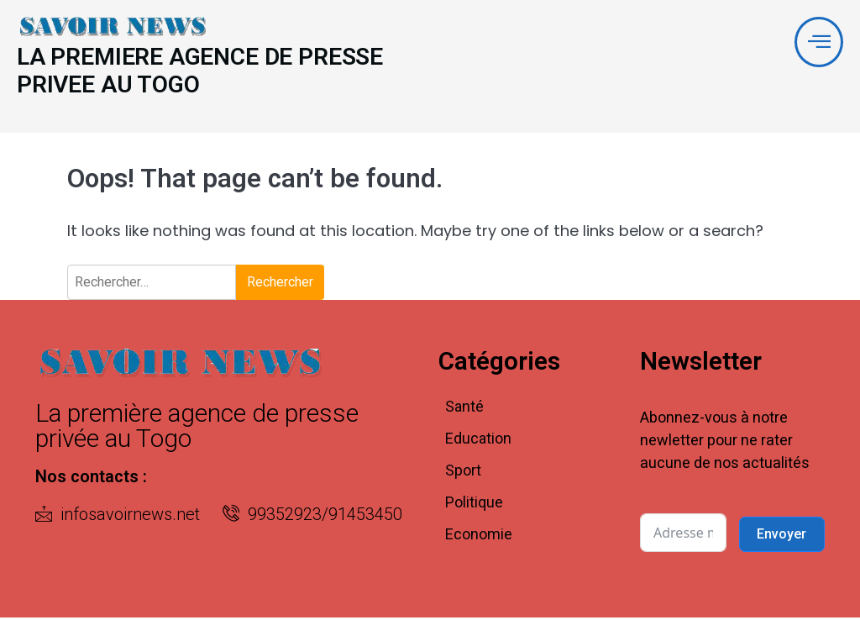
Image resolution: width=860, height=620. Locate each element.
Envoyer (781, 536)
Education (478, 440)
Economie (478, 536)
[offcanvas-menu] (818, 42)
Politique (474, 504)
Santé (464, 409)
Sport (463, 472)
